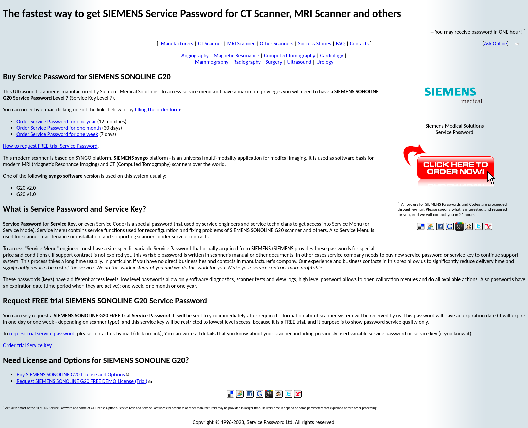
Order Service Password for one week (57, 134)
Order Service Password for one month (58, 128)
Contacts (359, 43)
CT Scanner (210, 43)
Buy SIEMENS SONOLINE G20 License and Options (70, 374)
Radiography (247, 62)
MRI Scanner (241, 43)
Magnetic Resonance (236, 55)
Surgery (274, 62)
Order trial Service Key (27, 345)
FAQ (340, 43)
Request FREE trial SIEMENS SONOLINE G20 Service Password (105, 300)
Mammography (212, 62)
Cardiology (331, 55)
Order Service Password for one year (56, 121)
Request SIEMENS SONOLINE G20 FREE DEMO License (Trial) (81, 381)
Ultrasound (299, 62)
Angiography (195, 55)
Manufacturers (177, 43)
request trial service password (41, 333)
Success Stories (314, 43)
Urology (324, 62)
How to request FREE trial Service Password (50, 146)
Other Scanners (276, 43)
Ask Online (495, 43)
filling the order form (157, 109)
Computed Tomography (289, 55)
